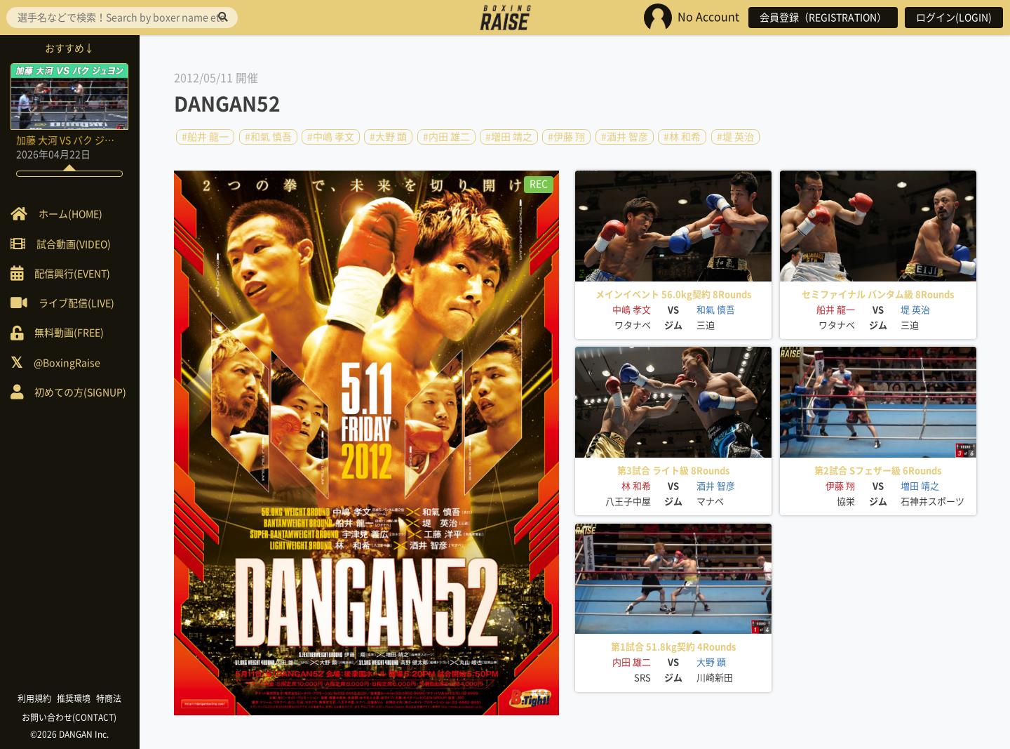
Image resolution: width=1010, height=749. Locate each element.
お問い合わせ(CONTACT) (70, 717)
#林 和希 (682, 137)
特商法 (109, 698)
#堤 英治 (735, 137)
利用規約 (35, 698)
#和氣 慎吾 (268, 137)
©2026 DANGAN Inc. (70, 734)
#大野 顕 (388, 137)
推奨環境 (74, 698)
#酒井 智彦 (624, 137)
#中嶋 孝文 (330, 137)
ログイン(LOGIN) (954, 17)
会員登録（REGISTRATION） (823, 17)
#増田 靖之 (508, 137)
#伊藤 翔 (566, 137)
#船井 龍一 (205, 137)
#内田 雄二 (446, 137)
